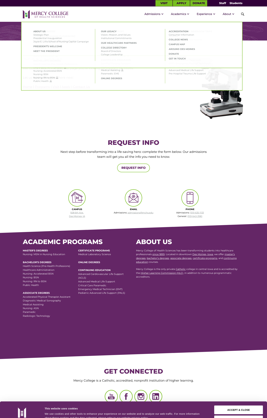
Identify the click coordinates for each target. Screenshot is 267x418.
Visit (164, 3)
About (227, 14)
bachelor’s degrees (158, 258)
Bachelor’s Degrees (37, 262)
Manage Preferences (57, 411)
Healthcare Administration (38, 269)
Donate (199, 3)
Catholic (181, 269)
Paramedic (29, 312)
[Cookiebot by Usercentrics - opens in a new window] (22, 411)
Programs (42, 87)
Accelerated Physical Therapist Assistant (46, 296)
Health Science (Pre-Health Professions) (46, 266)
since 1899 (158, 254)
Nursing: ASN (31, 308)
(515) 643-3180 (194, 216)
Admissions (152, 14)
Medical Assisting (33, 304)
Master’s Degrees (35, 250)
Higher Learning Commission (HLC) (162, 273)
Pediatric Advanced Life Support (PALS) (101, 292)
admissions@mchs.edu (140, 212)
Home (27, 87)
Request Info (133, 168)
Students (236, 3)
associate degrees (181, 258)
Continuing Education (94, 270)
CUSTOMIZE (238, 403)
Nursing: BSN (31, 277)
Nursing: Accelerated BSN (38, 273)
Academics (178, 14)
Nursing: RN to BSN (34, 281)
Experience (204, 14)
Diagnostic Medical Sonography (42, 300)
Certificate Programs (94, 250)
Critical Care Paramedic (92, 285)
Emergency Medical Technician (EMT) (100, 289)
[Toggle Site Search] (240, 14)
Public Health (31, 285)
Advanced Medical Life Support (96, 281)
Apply (181, 3)
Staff (222, 3)
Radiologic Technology (36, 315)
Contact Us (81, 87)
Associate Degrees (36, 292)
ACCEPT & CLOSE (238, 393)
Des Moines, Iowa (202, 254)
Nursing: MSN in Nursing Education (44, 254)
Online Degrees (89, 262)
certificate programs (205, 258)
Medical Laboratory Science (94, 254)
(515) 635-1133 (197, 212)
